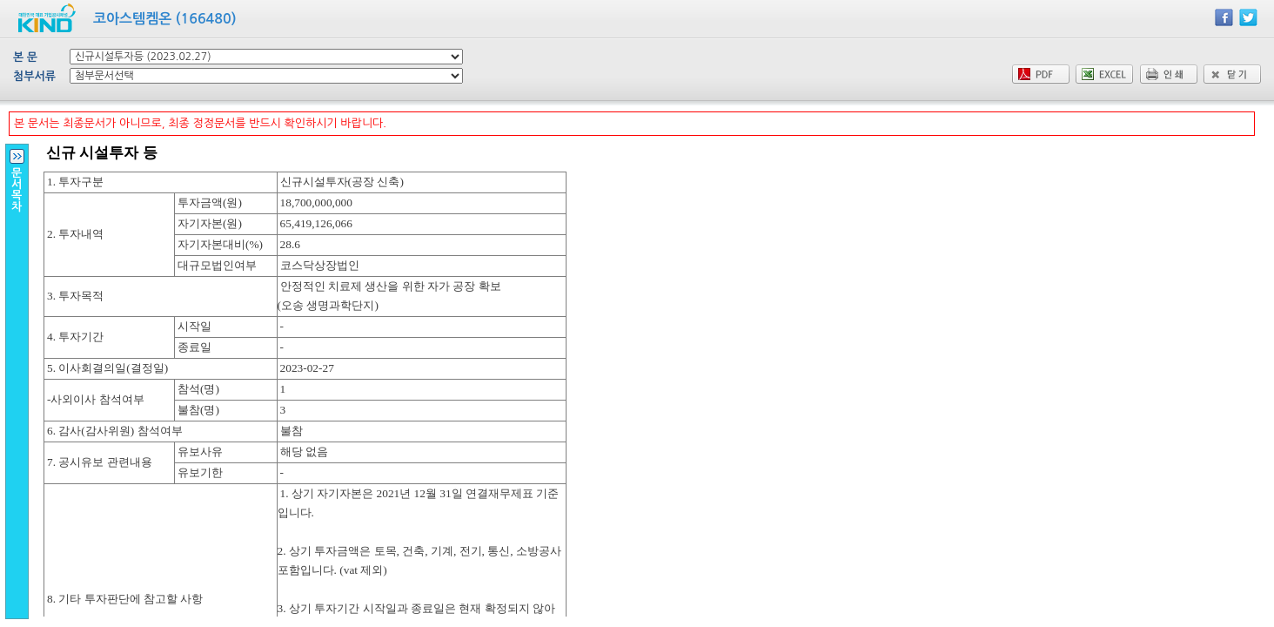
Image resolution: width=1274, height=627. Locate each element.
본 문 (25, 57)
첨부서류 (34, 76)
